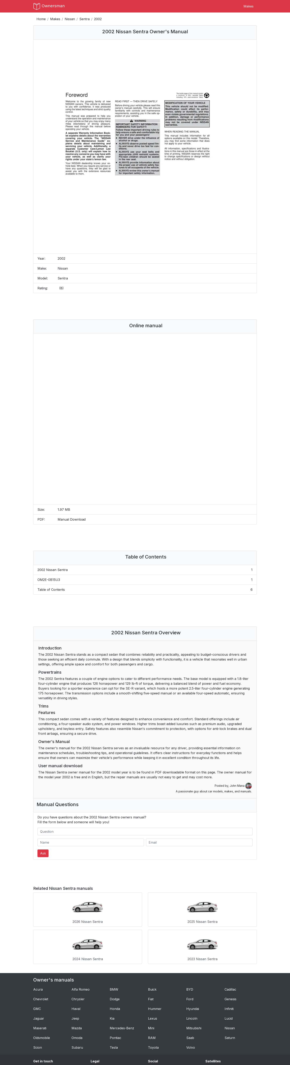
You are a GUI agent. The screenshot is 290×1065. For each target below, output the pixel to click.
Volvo (190, 1007)
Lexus (152, 978)
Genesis (230, 959)
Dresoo (211, 1033)
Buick (152, 949)
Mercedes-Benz (122, 988)
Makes (248, 6)
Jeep (75, 978)
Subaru (77, 1007)
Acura (38, 949)
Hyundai (192, 968)
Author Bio (41, 1033)
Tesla (114, 1007)
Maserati (39, 988)
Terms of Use (101, 1028)
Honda (115, 968)
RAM (152, 997)
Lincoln (191, 978)
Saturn (230, 997)
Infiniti (229, 968)
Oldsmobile (41, 997)
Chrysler (78, 959)
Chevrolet (40, 959)
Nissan (70, 19)
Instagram (155, 1033)
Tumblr (153, 1028)
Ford (189, 959)
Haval (75, 968)
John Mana (241, 785)
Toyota (153, 1007)
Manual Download (72, 519)
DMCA (96, 1037)
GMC (37, 968)
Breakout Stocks (218, 1042)
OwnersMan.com (148, 1055)
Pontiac (115, 997)
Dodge (115, 959)
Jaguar (38, 978)
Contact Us (41, 1028)
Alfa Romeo (80, 949)
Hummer (155, 968)
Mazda (76, 988)
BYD (189, 949)
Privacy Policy (101, 1033)
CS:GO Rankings (217, 1028)
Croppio (211, 1037)
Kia (112, 978)
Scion (37, 1007)
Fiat (150, 959)
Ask (43, 853)
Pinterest (155, 1037)
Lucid (229, 978)
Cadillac (230, 949)
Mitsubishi (193, 988)
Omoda (76, 997)
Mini (151, 988)
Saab (190, 997)
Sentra (84, 19)
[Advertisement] (145, 306)
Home (41, 19)
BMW (114, 949)
